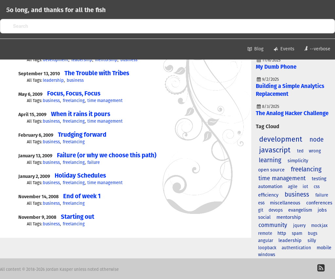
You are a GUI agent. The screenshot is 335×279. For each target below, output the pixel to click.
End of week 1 (82, 196)
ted (300, 151)
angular (265, 241)
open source (271, 170)
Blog (254, 49)
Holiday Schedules (80, 176)
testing (319, 179)
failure (93, 163)
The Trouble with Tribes (96, 73)
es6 (261, 203)
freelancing (74, 101)
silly (312, 240)
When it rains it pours (80, 114)
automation (270, 186)
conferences (319, 203)
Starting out (77, 217)
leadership (81, 60)
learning (270, 160)
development (55, 60)
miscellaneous (285, 203)
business (128, 60)
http (281, 233)
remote (265, 234)
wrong (315, 151)
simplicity (298, 161)
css (317, 187)
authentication (296, 248)
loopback (267, 248)
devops (276, 210)
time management (105, 101)
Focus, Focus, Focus (73, 94)
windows (266, 255)
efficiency (268, 195)
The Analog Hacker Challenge (292, 113)
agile (292, 187)
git (260, 210)
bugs (312, 234)
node (316, 140)
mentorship (106, 60)
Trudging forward (82, 135)
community (272, 225)
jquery (299, 226)
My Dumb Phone (276, 67)
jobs (322, 210)
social (264, 217)
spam (297, 234)
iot (305, 187)
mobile (324, 248)
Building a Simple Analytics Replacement (290, 90)
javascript (275, 150)
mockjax (319, 226)
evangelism (300, 210)
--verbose (317, 48)
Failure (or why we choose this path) (106, 155)
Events (284, 49)
